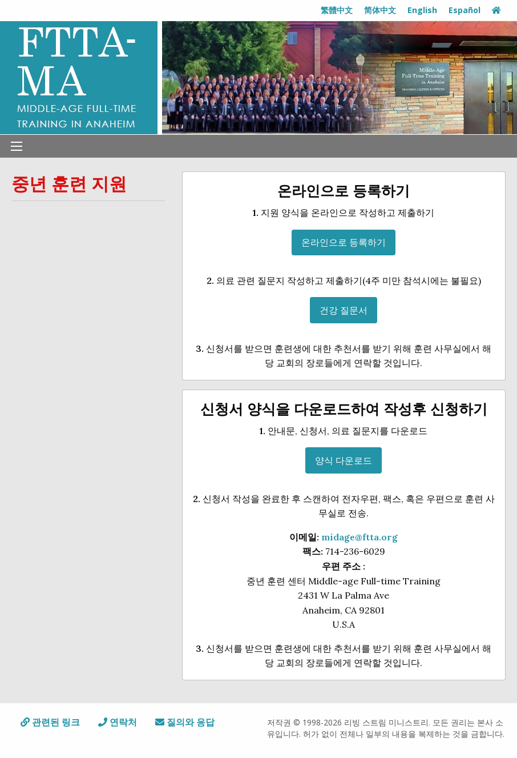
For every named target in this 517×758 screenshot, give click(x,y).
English (422, 10)
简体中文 (380, 10)
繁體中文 (337, 10)
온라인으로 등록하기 (343, 242)
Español (464, 10)
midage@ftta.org (359, 537)
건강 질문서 (343, 310)
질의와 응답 (185, 722)
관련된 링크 (50, 722)
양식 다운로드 (343, 460)
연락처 (117, 722)
